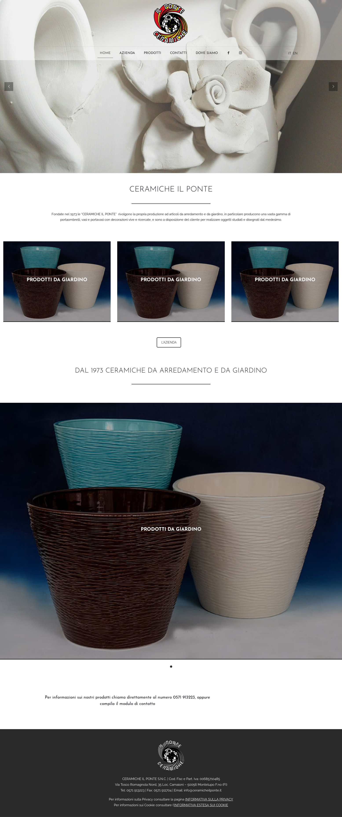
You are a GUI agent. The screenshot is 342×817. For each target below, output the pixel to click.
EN (295, 53)
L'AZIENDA (182, 342)
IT (289, 53)
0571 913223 (175, 697)
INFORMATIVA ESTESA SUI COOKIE (201, 805)
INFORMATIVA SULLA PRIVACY (209, 799)
